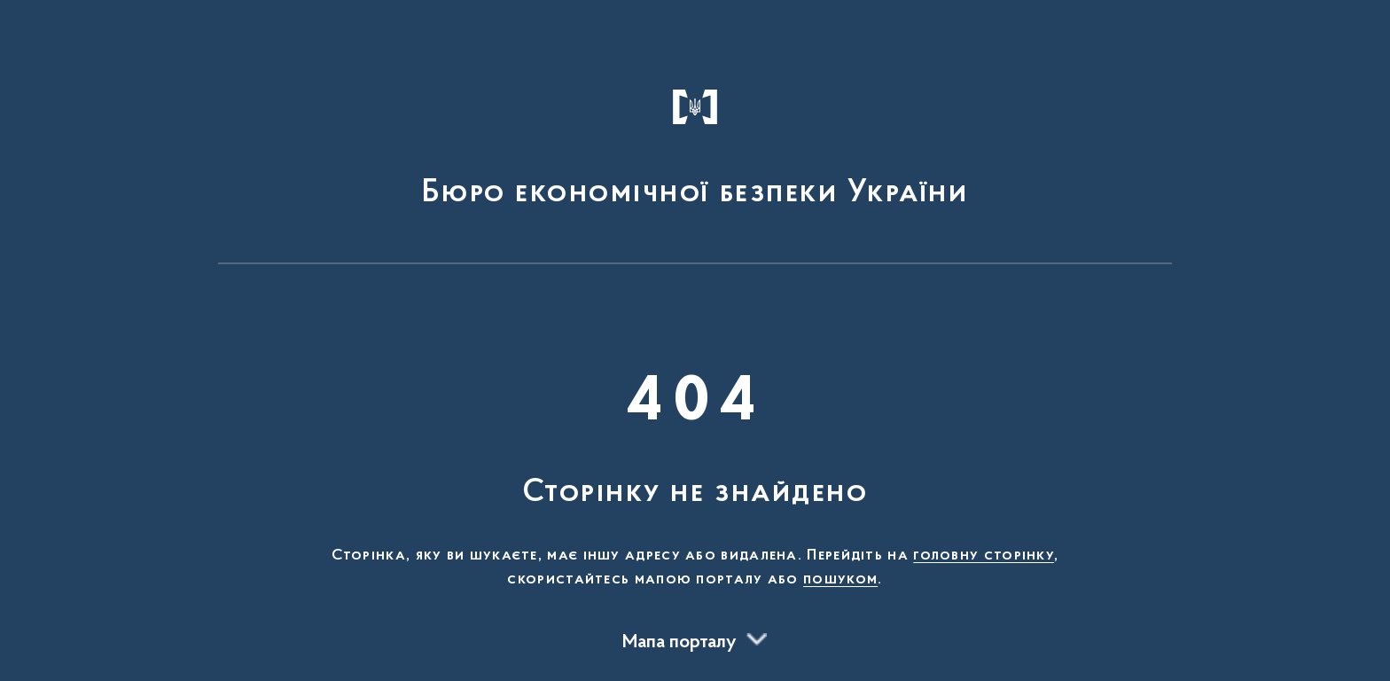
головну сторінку (983, 556)
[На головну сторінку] (695, 140)
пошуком (840, 580)
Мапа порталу (679, 643)
